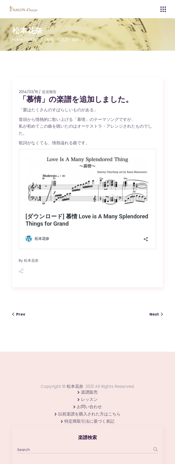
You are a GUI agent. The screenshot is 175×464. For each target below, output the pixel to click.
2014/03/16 (28, 91)
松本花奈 (31, 260)
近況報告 (33, 39)
